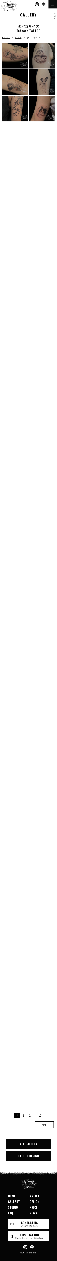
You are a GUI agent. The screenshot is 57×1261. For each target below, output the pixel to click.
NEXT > (44, 1124)
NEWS (33, 1213)
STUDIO (13, 1207)
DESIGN (18, 37)
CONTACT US (29, 1223)
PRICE (34, 1207)
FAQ (10, 1213)
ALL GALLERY (28, 1144)
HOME (12, 1196)
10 (40, 1115)
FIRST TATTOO (29, 1236)
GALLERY (6, 37)
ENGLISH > (54, 15)
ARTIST (34, 1196)
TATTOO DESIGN (28, 1156)
